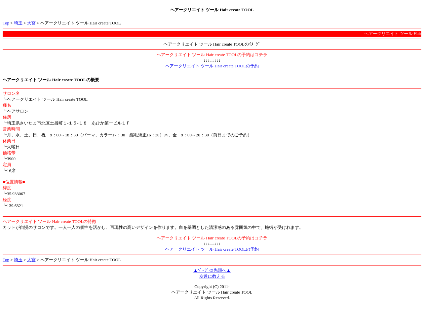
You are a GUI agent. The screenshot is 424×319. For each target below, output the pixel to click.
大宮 (31, 22)
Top (6, 22)
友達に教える (212, 276)
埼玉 (18, 22)
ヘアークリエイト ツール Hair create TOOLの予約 (212, 65)
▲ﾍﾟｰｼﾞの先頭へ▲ (212, 270)
